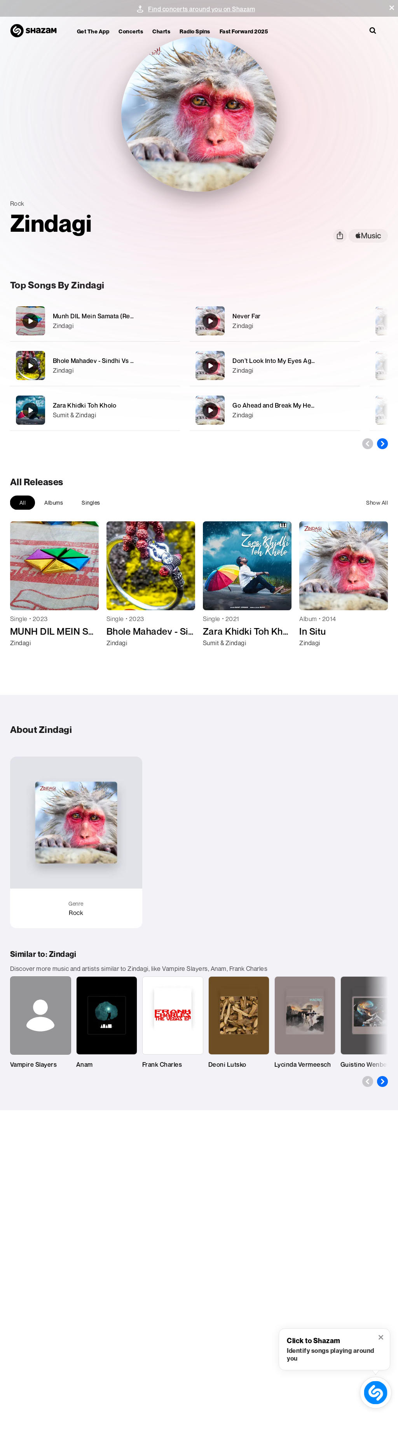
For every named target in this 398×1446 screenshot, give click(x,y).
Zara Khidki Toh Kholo (85, 405)
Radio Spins (195, 31)
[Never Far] (275, 320)
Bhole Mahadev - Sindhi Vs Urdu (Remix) (110, 361)
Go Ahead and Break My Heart (275, 405)
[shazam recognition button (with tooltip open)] (375, 1392)
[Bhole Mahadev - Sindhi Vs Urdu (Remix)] (95, 365)
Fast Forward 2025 (244, 31)
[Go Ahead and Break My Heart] (275, 410)
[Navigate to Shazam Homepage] (37, 31)
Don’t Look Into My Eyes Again (276, 361)
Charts (161, 31)
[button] (391, 8)
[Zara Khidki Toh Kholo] (95, 410)
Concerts (131, 31)
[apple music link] (368, 236)
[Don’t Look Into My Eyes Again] (275, 365)
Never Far (246, 316)
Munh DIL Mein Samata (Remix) (98, 316)
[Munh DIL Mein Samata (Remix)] (95, 320)
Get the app (93, 31)
